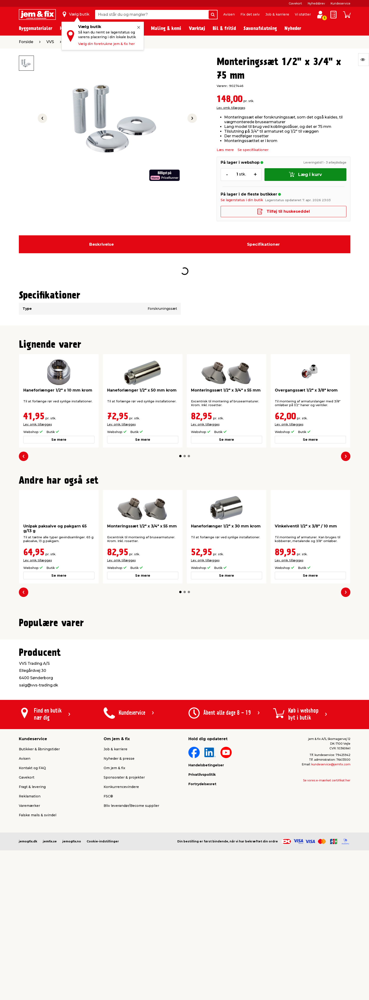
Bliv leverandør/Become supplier (131, 920)
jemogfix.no (71, 956)
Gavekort (295, 3)
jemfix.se (50, 956)
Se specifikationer (253, 150)
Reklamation (30, 911)
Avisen (229, 14)
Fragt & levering (32, 902)
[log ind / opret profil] (320, 14)
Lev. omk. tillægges (231, 107)
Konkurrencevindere (121, 902)
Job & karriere (277, 14)
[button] (180, 456)
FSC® (108, 911)
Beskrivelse (101, 244)
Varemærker (29, 920)
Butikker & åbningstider (39, 864)
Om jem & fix (114, 883)
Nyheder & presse (119, 873)
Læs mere (225, 150)
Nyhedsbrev (316, 3)
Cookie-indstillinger (103, 956)
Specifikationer (263, 244)
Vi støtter (303, 14)
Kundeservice (340, 3)
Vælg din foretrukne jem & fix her (106, 44)
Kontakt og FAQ (32, 883)
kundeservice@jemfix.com (330, 879)
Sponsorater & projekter (124, 892)
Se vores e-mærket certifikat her (326, 895)
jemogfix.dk (28, 956)
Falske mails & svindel (37, 930)
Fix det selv (250, 14)
